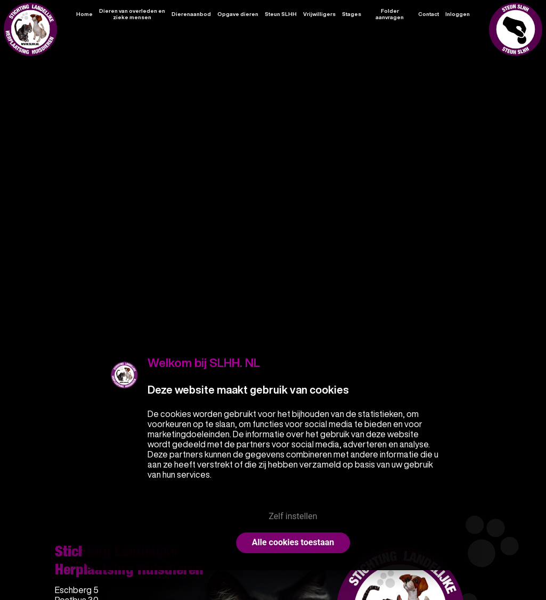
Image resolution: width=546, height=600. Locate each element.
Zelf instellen (292, 516)
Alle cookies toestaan (293, 542)
